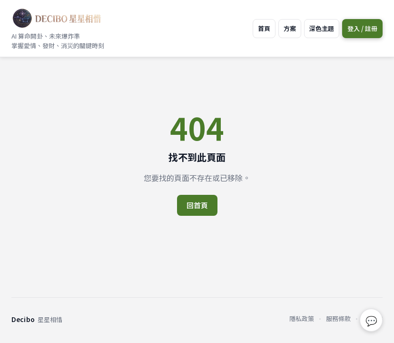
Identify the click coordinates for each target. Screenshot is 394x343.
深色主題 (321, 28)
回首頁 (197, 205)
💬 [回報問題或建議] (371, 320)
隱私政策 (301, 318)
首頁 (264, 28)
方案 (290, 28)
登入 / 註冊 (362, 28)
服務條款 (338, 318)
